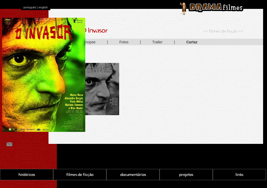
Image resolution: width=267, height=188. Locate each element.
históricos (27, 174)
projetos (186, 174)
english (43, 7)
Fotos (124, 42)
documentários (133, 174)
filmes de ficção (79, 174)
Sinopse (89, 42)
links (239, 174)
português (29, 7)
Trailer (157, 42)
